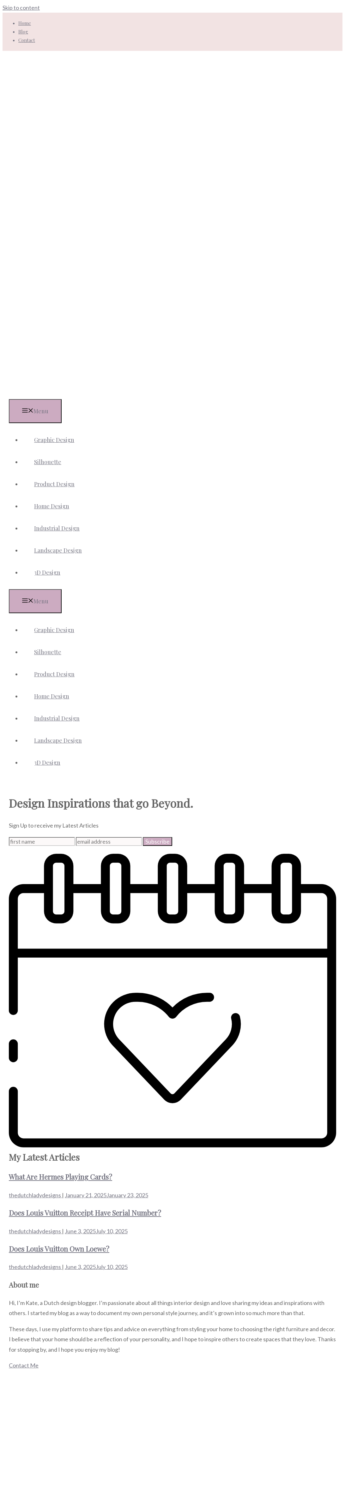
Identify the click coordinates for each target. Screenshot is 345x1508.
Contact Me (24, 1365)
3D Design (47, 572)
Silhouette (47, 462)
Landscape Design (58, 550)
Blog (23, 31)
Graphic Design (54, 440)
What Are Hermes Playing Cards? (60, 1177)
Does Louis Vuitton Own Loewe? (59, 1249)
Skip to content (21, 7)
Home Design (51, 506)
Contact (26, 40)
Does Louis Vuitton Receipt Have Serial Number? (85, 1213)
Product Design (54, 484)
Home (24, 23)
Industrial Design (57, 528)
